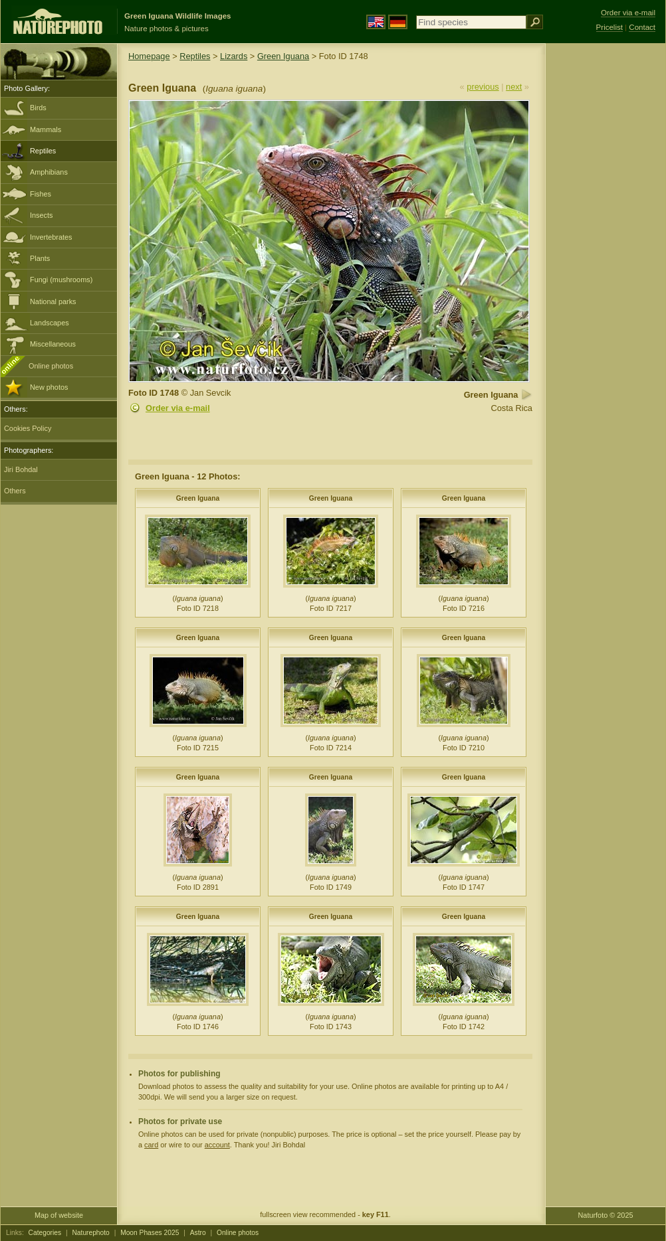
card (151, 1145)
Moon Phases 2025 (149, 1232)
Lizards (233, 56)
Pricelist (609, 27)
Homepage (149, 56)
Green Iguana (283, 56)
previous (483, 87)
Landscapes (49, 323)
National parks (53, 301)
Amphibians (49, 172)
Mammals (45, 129)
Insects (41, 215)
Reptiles (43, 151)
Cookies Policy (27, 428)
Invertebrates (51, 237)
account (217, 1145)
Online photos (51, 366)
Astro (198, 1232)
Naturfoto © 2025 (605, 1215)
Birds (38, 108)
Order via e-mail (178, 408)
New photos (49, 387)
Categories (45, 1232)
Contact (642, 27)
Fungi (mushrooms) (61, 280)
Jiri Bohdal (21, 469)
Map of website (59, 1215)
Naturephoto (90, 1232)
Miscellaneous (53, 344)
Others (15, 491)
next (514, 87)
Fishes (40, 194)
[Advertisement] (605, 255)
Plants (40, 258)
